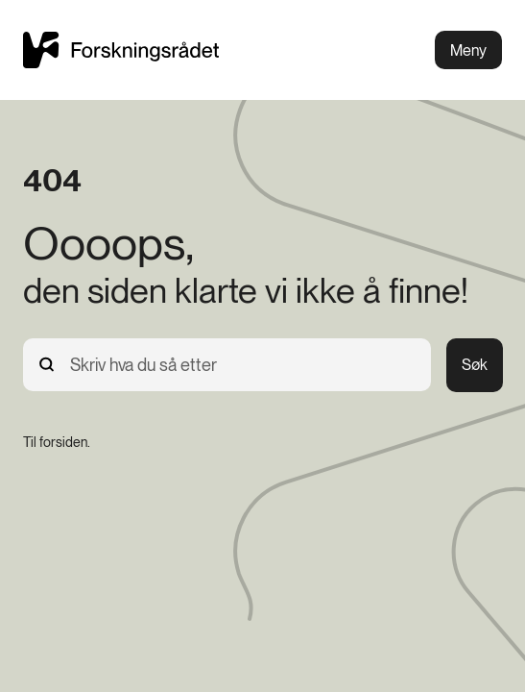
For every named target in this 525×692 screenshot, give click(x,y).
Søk (475, 365)
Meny (468, 50)
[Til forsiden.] (56, 442)
